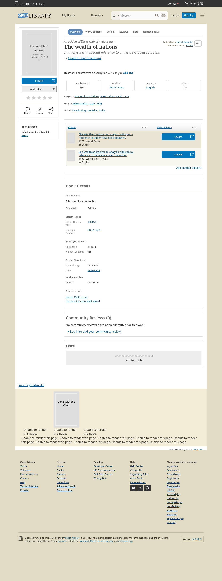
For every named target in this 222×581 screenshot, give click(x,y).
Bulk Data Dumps (103, 474)
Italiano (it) (173, 498)
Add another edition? (188, 167)
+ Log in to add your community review (94, 332)
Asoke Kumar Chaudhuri (84, 58)
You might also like (31, 385)
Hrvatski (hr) (173, 494)
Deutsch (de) (173, 474)
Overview (75, 31)
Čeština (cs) (173, 470)
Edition (72, 127)
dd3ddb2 (197, 539)
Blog (22, 482)
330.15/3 (92, 222)
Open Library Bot (185, 42)
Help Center (136, 466)
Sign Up (189, 15)
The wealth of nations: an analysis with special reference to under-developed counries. (106, 136)
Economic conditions (87, 96)
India (102, 110)
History (189, 45)
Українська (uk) (175, 518)
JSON (201, 449)
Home (60, 466)
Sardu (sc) (172, 510)
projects (62, 541)
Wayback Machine (89, 541)
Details (110, 31)
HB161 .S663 (94, 230)
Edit (198, 43)
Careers (24, 478)
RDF (195, 449)
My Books (68, 15)
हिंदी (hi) (170, 490)
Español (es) (173, 482)
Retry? (25, 135)
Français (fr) (173, 486)
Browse (93, 15)
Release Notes (138, 482)
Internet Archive (71, 537)
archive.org (107, 541)
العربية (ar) (172, 466)
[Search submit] (157, 15)
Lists (135, 31)
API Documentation (104, 470)
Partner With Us (29, 474)
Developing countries (85, 110)
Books (60, 470)
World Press (117, 87)
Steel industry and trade (114, 96)
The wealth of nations (94, 41)
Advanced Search (66, 486)
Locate (39, 80)
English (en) (173, 478)
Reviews (123, 31)
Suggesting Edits (139, 474)
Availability (164, 127)
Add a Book (136, 478)
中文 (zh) (171, 522)
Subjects (61, 478)
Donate (173, 3)
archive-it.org (125, 541)
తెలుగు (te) (172, 514)
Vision (23, 466)
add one (128, 73)
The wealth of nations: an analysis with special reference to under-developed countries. (106, 153)
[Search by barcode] (163, 15)
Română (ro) (173, 506)
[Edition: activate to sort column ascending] (110, 127)
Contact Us (136, 470)
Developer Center (103, 466)
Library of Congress (76, 301)
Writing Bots (100, 478)
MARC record (80, 297)
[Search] (137, 15)
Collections (63, 482)
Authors (61, 474)
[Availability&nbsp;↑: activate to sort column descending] (178, 127)
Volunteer (25, 470)
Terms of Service (29, 486)
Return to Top (64, 490)
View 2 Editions (93, 31)
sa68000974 (94, 270)
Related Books (151, 31)
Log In (174, 15)
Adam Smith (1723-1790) (87, 103)
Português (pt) (174, 502)
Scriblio (69, 297)
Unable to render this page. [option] (36, 413)
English (150, 87)
